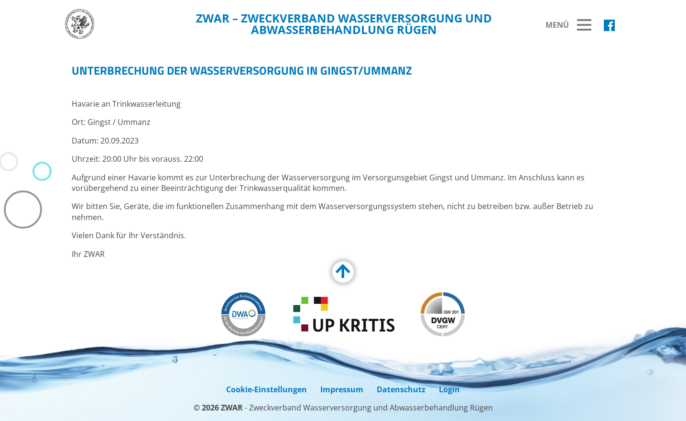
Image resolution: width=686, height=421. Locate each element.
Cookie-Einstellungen (266, 389)
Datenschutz (401, 389)
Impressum (341, 389)
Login (449, 389)
